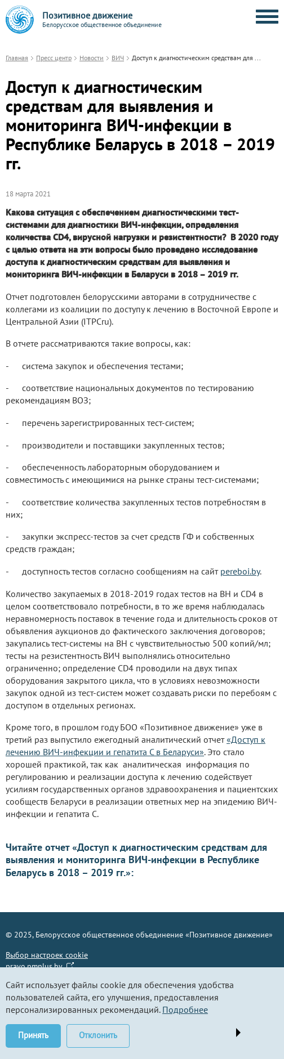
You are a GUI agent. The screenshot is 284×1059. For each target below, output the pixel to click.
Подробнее (185, 1009)
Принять (33, 1035)
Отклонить (98, 1035)
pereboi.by (240, 571)
